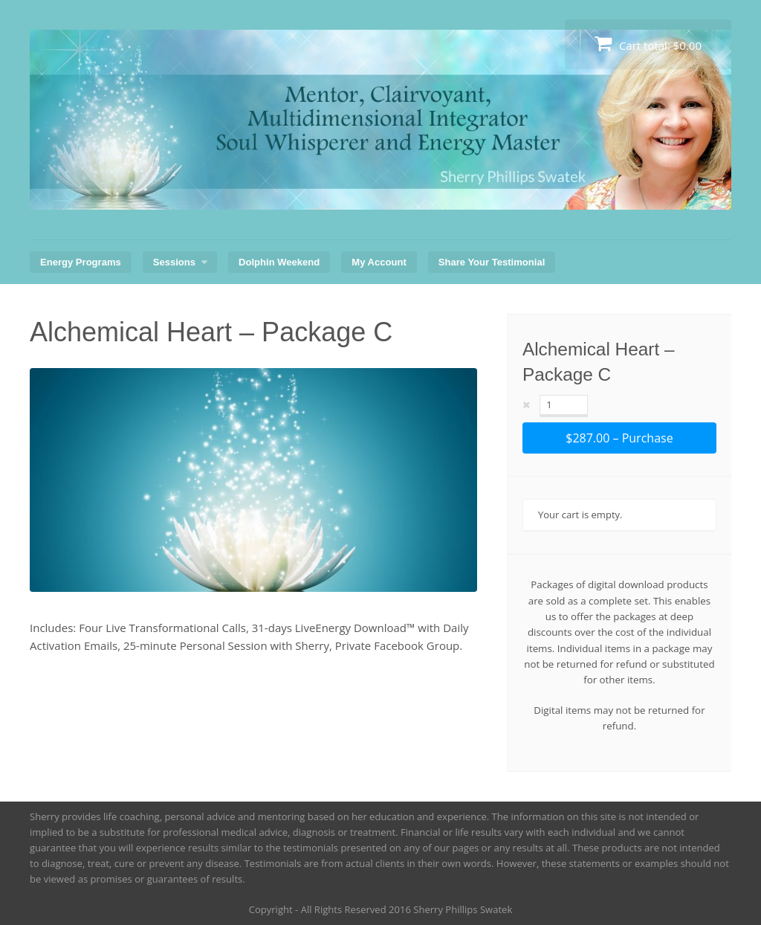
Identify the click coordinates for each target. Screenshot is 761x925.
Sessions (174, 262)
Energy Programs (80, 262)
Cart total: (648, 43)
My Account (379, 262)
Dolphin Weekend (279, 262)
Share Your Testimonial (491, 262)
